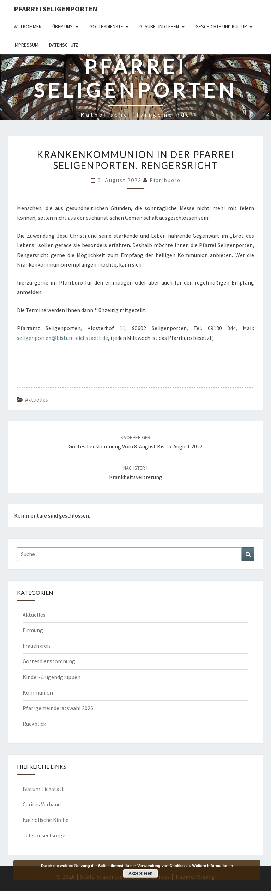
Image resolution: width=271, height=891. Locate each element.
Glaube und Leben (159, 26)
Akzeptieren (140, 873)
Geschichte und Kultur (221, 26)
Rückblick (34, 723)
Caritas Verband (42, 804)
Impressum (26, 45)
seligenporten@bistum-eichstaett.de (62, 337)
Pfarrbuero (165, 180)
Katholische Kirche (45, 819)
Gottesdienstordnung (49, 661)
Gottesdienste (106, 26)
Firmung (33, 630)
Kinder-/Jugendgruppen (51, 677)
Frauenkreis (37, 645)
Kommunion (38, 692)
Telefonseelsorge (44, 835)
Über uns (62, 26)
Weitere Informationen (212, 865)
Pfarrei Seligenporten (55, 8)
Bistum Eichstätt (43, 788)
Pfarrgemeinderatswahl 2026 (58, 708)
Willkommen (28, 26)
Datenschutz (63, 45)
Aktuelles (36, 399)
